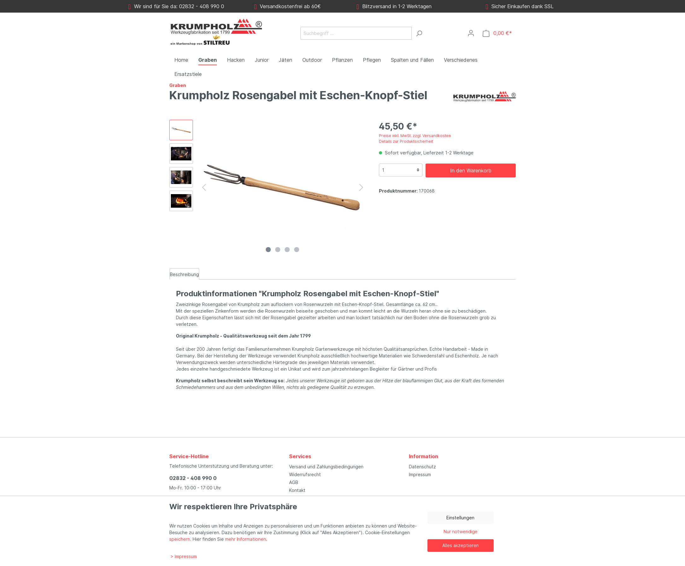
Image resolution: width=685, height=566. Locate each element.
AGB (293, 482)
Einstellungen (460, 517)
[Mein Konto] (471, 33)
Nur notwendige (461, 531)
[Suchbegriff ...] (356, 33)
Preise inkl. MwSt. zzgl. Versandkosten (415, 135)
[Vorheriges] (204, 187)
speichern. (180, 539)
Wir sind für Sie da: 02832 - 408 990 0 (176, 6)
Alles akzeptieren (460, 545)
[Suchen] (419, 33)
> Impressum (184, 556)
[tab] (184, 274)
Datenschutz (422, 466)
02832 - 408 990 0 (193, 478)
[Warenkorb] (497, 33)
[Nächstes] (361, 187)
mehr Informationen (245, 539)
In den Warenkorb (470, 170)
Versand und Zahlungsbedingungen (326, 466)
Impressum (420, 474)
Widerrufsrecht (305, 474)
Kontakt (297, 490)
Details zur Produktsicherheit (406, 141)
